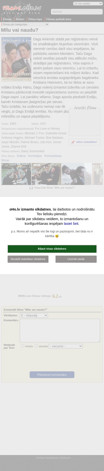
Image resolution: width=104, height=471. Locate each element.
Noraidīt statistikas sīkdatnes (28, 258)
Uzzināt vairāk (75, 258)
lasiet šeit (71, 224)
